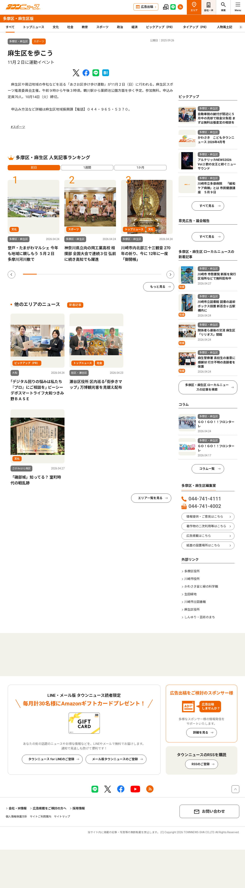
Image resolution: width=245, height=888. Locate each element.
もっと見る (157, 287)
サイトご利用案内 (40, 816)
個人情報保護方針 (16, 816)
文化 (56, 27)
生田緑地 (190, 594)
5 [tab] (85, 274)
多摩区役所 (192, 571)
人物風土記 (224, 27)
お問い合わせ (213, 811)
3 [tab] (58, 274)
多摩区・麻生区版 (18, 18)
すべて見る (206, 206)
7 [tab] (113, 274)
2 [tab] (44, 274)
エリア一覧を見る (150, 498)
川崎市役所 (192, 579)
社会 (70, 27)
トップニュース (33, 27)
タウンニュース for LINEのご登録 (51, 759)
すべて (10, 27)
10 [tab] (154, 274)
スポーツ (102, 27)
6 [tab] (99, 274)
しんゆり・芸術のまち (199, 617)
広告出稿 (147, 7)
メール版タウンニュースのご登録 (115, 759)
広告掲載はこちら (198, 536)
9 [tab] (140, 274)
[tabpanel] (33, 221)
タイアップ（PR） (195, 27)
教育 (85, 27)
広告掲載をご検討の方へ (49, 808)
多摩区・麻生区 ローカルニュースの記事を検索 (207, 387)
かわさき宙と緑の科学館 (201, 586)
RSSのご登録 (201, 764)
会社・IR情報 (18, 808)
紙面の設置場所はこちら (203, 545)
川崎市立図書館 (195, 602)
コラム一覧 (207, 469)
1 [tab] (30, 274)
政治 (120, 27)
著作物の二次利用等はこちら (206, 526)
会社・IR (208, 10)
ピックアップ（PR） (160, 27)
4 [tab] (71, 274)
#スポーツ (18, 127)
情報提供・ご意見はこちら (204, 516)
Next (170, 274)
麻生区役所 (192, 609)
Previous (11, 274)
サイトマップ (62, 816)
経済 (134, 27)
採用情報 (79, 808)
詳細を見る (200, 732)
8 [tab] (127, 274)
